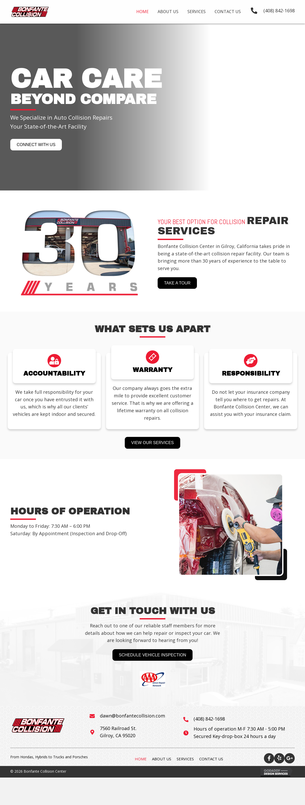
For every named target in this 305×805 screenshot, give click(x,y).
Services (185, 758)
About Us (161, 758)
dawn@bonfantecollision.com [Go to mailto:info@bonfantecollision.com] (132, 716)
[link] (142, 11)
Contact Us (211, 758)
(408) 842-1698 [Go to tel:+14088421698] (209, 719)
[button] (36, 144)
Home (141, 758)
